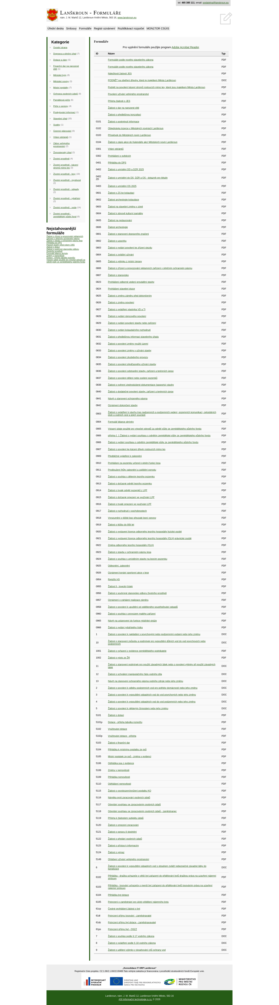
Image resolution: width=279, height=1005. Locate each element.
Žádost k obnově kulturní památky (125, 213)
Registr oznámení (104, 28)
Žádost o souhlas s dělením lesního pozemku (131, 476)
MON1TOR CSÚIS (158, 28)
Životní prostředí (61, 158)
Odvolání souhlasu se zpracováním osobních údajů (134, 804)
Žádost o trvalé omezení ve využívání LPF (129, 504)
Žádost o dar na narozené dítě (123, 108)
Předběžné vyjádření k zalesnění (125, 456)
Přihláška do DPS (54, 243)
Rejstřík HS (114, 579)
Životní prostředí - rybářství (66, 198)
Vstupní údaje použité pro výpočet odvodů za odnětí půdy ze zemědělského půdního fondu (65, 261)
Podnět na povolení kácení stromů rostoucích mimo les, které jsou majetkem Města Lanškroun (156, 87)
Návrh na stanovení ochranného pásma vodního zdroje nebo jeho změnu (145, 681)
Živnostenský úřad (62, 152)
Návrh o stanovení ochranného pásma (127, 398)
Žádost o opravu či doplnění (122, 831)
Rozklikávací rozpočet (131, 28)
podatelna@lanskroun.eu (216, 2)
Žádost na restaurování (120, 220)
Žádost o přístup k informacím (123, 845)
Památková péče (61, 100)
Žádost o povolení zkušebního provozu (128, 357)
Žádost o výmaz (116, 852)
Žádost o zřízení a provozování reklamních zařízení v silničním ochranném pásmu (64, 237)
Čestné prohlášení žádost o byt (124, 908)
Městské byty (59, 75)
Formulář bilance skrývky (57, 253)
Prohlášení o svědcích (119, 156)
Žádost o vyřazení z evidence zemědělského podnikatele (137, 651)
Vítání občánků (60, 137)
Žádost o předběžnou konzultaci (124, 114)
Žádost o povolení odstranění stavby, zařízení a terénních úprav (141, 371)
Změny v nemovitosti (55, 255)
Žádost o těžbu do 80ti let (121, 524)
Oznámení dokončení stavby (122, 405)
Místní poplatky (60, 87)
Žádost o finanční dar (119, 742)
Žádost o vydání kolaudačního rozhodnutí (129, 330)
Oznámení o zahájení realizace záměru (128, 600)
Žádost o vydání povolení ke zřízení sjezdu (130, 247)
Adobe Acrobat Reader (185, 47)
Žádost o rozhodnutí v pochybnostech (127, 511)
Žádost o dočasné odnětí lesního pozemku (130, 483)
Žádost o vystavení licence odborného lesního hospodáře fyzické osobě (145, 531)
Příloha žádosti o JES (119, 101)
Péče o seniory (60, 106)
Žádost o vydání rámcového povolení (127, 316)
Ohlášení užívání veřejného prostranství (128, 859)
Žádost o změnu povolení (121, 302)
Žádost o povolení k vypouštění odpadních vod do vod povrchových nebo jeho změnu (152, 694)
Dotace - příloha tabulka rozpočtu (60, 258)
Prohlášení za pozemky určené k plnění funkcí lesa (134, 463)
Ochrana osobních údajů (65, 93)
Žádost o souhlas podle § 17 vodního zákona (131, 936)
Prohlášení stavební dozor (121, 288)
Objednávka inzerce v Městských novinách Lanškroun (135, 128)
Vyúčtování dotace (117, 729)
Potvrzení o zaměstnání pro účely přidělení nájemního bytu (138, 902)
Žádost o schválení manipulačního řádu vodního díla (135, 674)
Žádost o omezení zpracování (123, 825)
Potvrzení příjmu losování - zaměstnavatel (129, 915)
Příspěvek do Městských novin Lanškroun (129, 135)
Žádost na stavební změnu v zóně (125, 206)
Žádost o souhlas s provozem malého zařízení (131, 613)
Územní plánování (62, 131)
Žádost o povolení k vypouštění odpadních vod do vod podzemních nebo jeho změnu (151, 701)
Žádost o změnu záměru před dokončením (130, 295)
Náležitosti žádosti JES (120, 73)
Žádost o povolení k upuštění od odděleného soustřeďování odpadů (143, 607)
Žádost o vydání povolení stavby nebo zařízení (132, 323)
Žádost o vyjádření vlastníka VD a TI (126, 309)
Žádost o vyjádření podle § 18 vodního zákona (132, 943)
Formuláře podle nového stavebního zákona (130, 59)
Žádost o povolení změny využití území (128, 343)
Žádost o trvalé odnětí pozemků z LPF (127, 490)
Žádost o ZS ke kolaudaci (121, 193)
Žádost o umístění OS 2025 (122, 186)
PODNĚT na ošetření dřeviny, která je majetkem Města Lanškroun (142, 80)
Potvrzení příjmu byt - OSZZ (122, 929)
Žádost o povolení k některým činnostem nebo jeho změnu (138, 708)
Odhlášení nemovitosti (119, 783)
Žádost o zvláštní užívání (121, 254)
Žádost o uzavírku (117, 241)
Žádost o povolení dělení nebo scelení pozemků (132, 378)
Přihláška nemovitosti (119, 777)
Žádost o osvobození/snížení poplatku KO (129, 790)
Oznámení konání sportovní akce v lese (128, 572)
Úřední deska (55, 28)
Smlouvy (71, 28)
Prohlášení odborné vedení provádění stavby (131, 282)
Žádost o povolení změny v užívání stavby (129, 350)
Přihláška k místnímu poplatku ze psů (127, 749)
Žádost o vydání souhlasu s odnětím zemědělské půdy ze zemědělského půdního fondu (153, 442)
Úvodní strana (60, 47)
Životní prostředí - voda (64, 207)
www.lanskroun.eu (127, 17)
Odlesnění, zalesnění (119, 565)
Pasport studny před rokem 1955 (60, 245)
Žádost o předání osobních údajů (125, 838)
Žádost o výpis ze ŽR (119, 657)
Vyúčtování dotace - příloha (122, 736)
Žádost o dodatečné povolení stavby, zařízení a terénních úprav (140, 391)
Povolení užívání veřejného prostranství (128, 94)
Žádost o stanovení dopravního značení (128, 234)
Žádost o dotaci (53, 247)
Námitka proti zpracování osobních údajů (129, 797)
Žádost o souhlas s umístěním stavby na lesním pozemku (137, 559)
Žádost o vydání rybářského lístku (125, 627)
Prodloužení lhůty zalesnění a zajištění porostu (132, 470)
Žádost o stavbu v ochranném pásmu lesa (64, 241)
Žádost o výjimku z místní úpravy (125, 261)
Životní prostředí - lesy (64, 174)
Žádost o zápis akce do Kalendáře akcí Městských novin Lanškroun (142, 142)
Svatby (56, 124)
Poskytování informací (64, 112)
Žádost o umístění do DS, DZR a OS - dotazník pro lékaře (137, 177)
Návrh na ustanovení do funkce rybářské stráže (132, 620)
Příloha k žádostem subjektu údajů (125, 818)
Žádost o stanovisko (118, 275)
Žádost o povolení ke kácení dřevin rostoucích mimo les (136, 449)
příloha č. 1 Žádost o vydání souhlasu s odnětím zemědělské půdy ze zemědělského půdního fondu (159, 435)
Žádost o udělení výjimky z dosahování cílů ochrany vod (137, 950)
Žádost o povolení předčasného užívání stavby (132, 364)
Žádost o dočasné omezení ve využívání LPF (131, 497)
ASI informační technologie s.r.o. (135, 999)
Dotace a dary (60, 59)
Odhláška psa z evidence (121, 763)
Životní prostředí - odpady (66, 189)
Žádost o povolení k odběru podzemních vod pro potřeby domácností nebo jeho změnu (152, 688)
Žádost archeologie (118, 227)
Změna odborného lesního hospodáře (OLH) (131, 545)
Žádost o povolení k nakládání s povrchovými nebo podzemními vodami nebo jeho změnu (154, 634)
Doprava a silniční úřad (64, 53)
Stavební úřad (60, 118)
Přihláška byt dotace (118, 895)
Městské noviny (61, 81)
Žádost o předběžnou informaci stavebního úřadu (133, 336)
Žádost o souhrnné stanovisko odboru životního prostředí (137, 593)
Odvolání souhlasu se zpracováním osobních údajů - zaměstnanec (142, 811)
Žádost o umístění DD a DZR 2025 (126, 169)
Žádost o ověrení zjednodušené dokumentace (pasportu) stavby (141, 384)
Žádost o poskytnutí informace (123, 121)
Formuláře (85, 28)
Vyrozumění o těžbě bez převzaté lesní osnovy (132, 518)
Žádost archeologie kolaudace (123, 199)
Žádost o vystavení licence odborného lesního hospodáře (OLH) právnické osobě (149, 538)
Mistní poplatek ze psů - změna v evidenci (129, 756)
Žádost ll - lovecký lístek (120, 586)
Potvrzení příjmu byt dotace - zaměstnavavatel (132, 922)
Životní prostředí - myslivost (67, 180)
